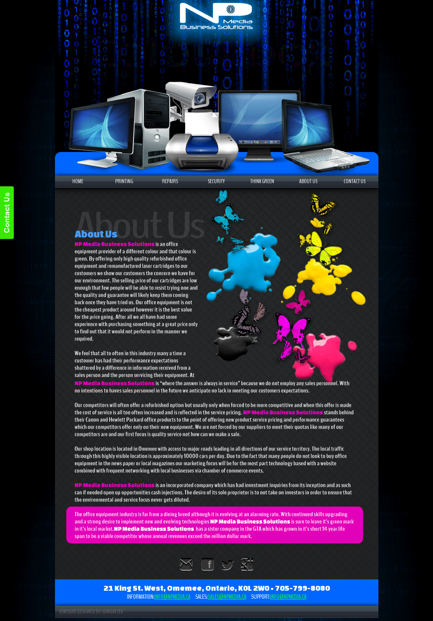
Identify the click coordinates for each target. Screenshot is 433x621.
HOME (77, 181)
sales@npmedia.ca (227, 596)
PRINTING (124, 181)
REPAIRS (170, 181)
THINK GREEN (262, 181)
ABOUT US (308, 181)
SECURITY (216, 181)
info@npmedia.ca (172, 596)
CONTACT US (354, 181)
